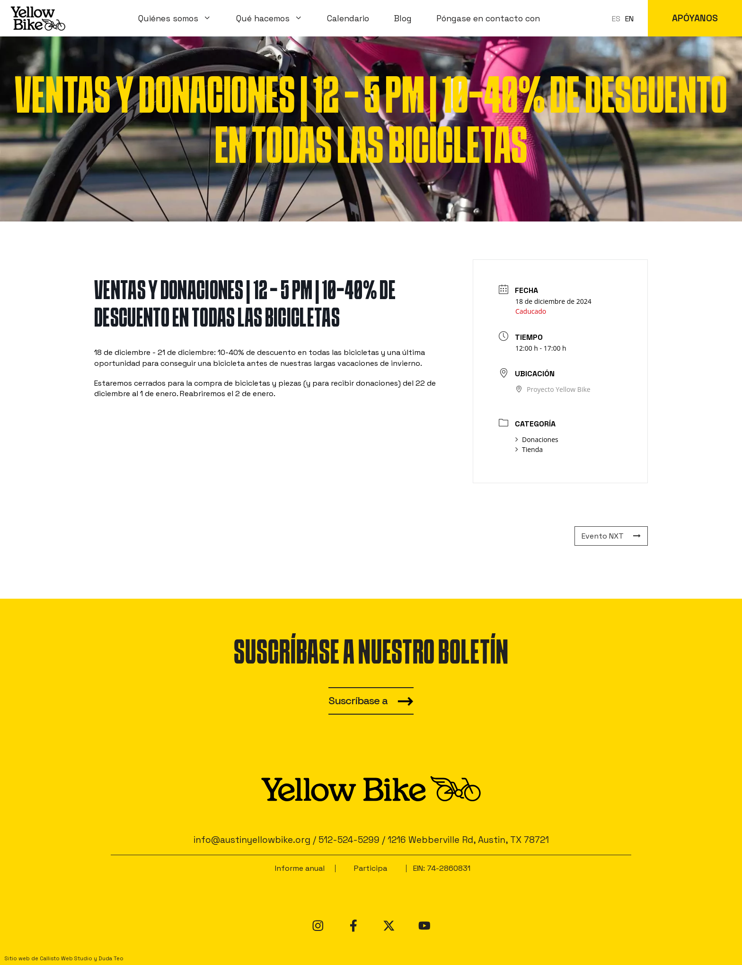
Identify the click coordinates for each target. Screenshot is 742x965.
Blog (403, 18)
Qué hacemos (275, 18)
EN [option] (629, 19)
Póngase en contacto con (488, 18)
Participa (370, 868)
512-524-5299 (349, 840)
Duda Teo (111, 958)
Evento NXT (611, 536)
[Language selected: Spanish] (625, 18)
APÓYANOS (695, 18)
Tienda (529, 449)
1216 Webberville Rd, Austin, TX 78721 (468, 840)
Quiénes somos (181, 18)
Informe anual (300, 868)
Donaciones (536, 439)
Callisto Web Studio (66, 958)
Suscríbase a (358, 701)
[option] (629, 19)
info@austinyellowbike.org (252, 840)
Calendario (348, 18)
